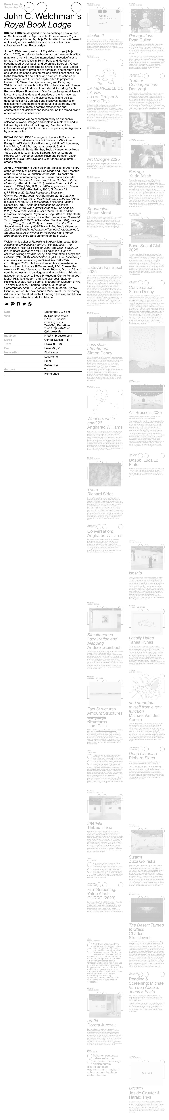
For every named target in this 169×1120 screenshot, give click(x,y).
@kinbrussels (52, 331)
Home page (51, 373)
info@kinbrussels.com (58, 335)
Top (46, 369)
